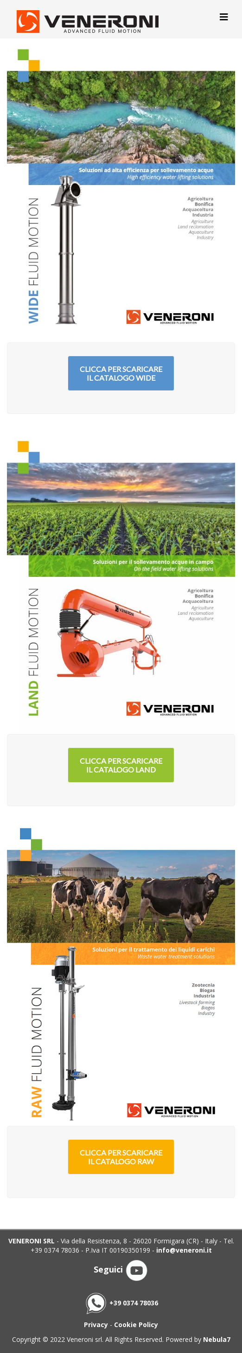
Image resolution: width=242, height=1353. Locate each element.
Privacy (96, 1324)
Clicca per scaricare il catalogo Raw (121, 1157)
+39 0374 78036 (121, 1302)
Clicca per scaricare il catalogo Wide (121, 373)
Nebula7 (216, 1339)
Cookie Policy (136, 1324)
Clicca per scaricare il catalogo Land (121, 765)
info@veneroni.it (184, 1250)
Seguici (121, 1269)
